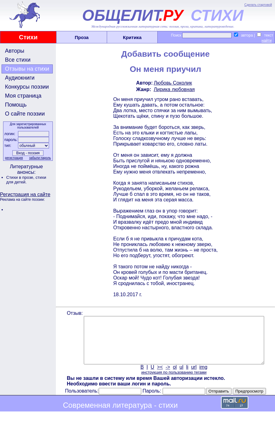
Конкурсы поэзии (27, 87)
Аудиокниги (19, 78)
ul (181, 376)
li (187, 376)
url (193, 376)
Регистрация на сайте (25, 194)
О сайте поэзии (25, 114)
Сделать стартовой (258, 5)
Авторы (14, 51)
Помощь (16, 105)
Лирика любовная (173, 89)
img (203, 376)
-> (167, 376)
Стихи (28, 37)
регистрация (13, 158)
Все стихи (17, 60)
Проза (82, 37)
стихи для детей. (26, 179)
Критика (132, 37)
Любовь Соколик (172, 83)
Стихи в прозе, (20, 177)
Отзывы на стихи (27, 69)
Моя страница (23, 96)
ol (174, 376)
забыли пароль (39, 158)
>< (159, 376)
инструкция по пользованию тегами (173, 381)
